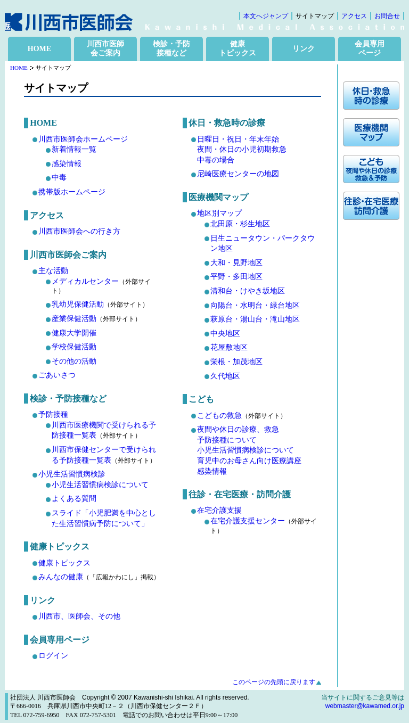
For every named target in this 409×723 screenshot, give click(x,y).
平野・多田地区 (236, 277)
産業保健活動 (74, 319)
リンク (303, 49)
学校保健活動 (74, 347)
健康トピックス (64, 563)
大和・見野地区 (236, 263)
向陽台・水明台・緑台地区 (255, 305)
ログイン (53, 656)
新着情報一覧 (74, 149)
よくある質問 (74, 499)
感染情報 (66, 164)
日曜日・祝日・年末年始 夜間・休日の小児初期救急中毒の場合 (242, 149)
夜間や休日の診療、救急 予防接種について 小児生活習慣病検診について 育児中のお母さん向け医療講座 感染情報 (249, 450)
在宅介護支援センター (247, 521)
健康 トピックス (237, 48)
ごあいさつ (57, 375)
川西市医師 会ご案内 (105, 48)
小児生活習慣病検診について (100, 485)
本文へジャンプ (265, 16)
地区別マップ (219, 213)
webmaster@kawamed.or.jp (364, 706)
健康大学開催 (74, 333)
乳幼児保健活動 (78, 304)
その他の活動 (74, 361)
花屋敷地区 (229, 347)
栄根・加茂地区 (236, 362)
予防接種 (53, 414)
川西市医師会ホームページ (83, 139)
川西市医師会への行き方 (79, 231)
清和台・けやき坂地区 (247, 291)
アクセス (354, 16)
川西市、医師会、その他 (79, 616)
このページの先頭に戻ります (273, 682)
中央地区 (225, 334)
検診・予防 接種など (171, 48)
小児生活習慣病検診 (71, 474)
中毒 (59, 178)
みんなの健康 (60, 577)
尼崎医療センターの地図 (238, 174)
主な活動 (53, 271)
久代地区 (225, 376)
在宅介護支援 (219, 510)
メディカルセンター (85, 281)
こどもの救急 (219, 416)
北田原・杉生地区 (240, 224)
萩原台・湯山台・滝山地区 (255, 319)
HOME (39, 49)
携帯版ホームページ (71, 192)
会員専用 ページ (370, 48)
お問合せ (387, 16)
